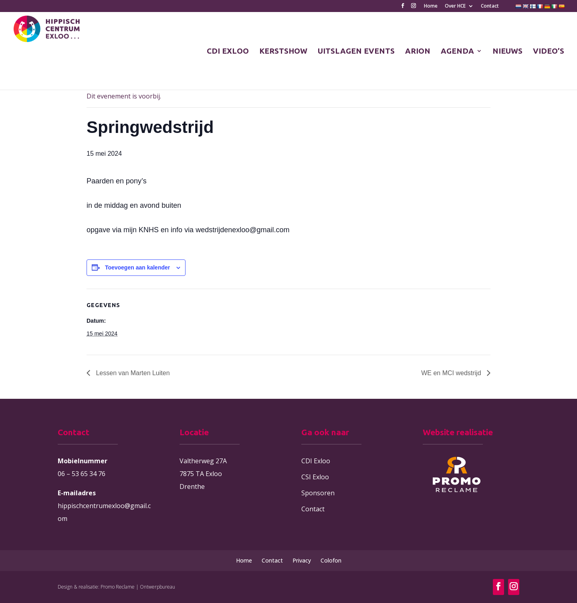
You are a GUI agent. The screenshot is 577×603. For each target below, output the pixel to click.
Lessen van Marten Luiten (132, 373)
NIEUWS (507, 51)
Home (431, 6)
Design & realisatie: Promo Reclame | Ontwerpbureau (116, 586)
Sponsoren (318, 492)
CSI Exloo (315, 476)
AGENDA (457, 51)
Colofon (331, 560)
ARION (417, 51)
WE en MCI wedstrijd (452, 373)
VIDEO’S (548, 51)
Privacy (302, 560)
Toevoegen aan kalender (137, 267)
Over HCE (455, 6)
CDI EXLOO (228, 51)
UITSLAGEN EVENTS (356, 51)
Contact (490, 6)
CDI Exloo (315, 460)
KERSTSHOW (283, 51)
